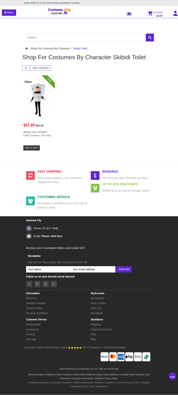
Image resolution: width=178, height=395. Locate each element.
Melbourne (88, 382)
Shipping (96, 324)
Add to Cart (31, 148)
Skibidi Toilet (80, 48)
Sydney (77, 382)
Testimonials (33, 324)
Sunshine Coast (124, 382)
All (26, 68)
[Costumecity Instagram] (37, 284)
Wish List (96, 308)
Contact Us (32, 329)
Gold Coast (88, 386)
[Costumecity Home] (26, 48)
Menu (9, 12)
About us (31, 298)
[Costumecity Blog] (54, 284)
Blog (93, 339)
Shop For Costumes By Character (50, 48)
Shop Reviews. (117, 347)
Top (172, 375)
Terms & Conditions (37, 313)
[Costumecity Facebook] (29, 284)
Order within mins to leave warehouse (51, 3)
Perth (136, 382)
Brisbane (99, 382)
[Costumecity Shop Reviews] (75, 347)
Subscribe (124, 269)
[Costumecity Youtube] (45, 284)
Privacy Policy (34, 308)
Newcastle (76, 386)
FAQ (93, 334)
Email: (44, 236)
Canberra (110, 382)
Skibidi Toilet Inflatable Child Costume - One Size (37, 134)
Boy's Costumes (41, 68)
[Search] (150, 37)
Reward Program (36, 303)
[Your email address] (93, 269)
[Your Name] (48, 269)
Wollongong (102, 386)
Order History (98, 303)
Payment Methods (101, 329)
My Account (97, 298)
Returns (30, 334)
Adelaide (145, 382)
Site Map (31, 339)
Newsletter (97, 313)
